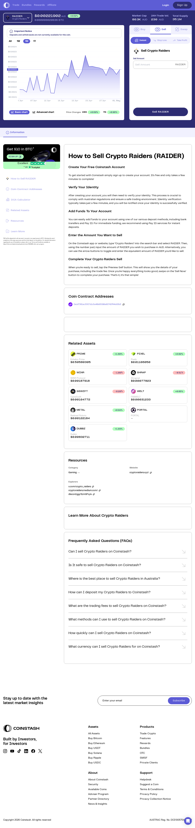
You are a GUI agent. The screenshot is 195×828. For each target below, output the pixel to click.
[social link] (5, 751)
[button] (127, 552)
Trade (15, 5)
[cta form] (145, 701)
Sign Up (182, 5)
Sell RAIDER (160, 112)
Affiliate (51, 5)
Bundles (26, 5)
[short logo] (6, 5)
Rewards (39, 5)
